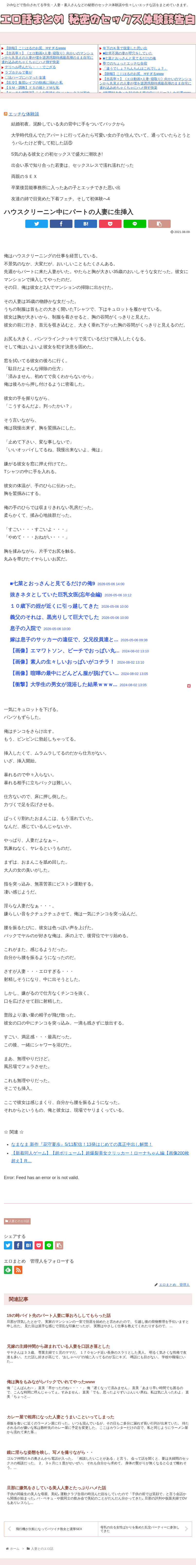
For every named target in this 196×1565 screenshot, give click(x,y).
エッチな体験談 (24, 114)
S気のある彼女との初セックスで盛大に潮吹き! (57, 154)
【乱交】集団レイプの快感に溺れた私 (34, 82)
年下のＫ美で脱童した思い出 (125, 48)
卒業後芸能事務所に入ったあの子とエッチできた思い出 (66, 187)
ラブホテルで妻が (18, 72)
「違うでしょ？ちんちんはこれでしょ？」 (135, 68)
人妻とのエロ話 (17, 1221)
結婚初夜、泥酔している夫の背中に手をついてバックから (68, 124)
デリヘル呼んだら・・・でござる (30, 67)
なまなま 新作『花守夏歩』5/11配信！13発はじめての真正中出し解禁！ (82, 1144)
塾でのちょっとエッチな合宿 (125, 63)
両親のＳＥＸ (24, 176)
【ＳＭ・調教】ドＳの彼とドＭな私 (32, 88)
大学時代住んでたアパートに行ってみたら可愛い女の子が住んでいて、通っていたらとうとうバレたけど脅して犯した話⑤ (101, 139)
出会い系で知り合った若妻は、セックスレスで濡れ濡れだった (72, 165)
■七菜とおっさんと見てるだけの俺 (129, 58)
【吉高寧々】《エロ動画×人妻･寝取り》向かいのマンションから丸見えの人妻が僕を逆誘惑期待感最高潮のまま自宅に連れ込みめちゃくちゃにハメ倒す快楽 (47, 57)
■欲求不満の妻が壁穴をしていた (127, 53)
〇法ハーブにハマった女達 (25, 77)
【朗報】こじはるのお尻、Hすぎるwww (35, 48)
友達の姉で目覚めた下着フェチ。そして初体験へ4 (60, 198)
